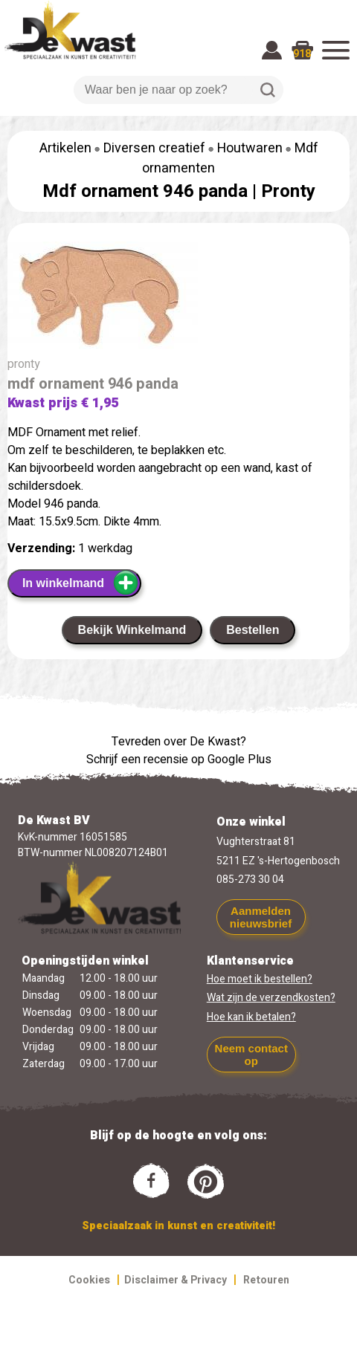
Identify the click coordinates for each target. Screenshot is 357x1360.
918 (302, 54)
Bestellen (252, 630)
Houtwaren (250, 148)
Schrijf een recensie (137, 759)
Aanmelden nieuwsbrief (261, 917)
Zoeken (268, 90)
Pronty (288, 191)
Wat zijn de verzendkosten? (271, 998)
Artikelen (65, 148)
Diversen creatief (154, 148)
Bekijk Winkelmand (132, 630)
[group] (178, 298)
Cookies (89, 1280)
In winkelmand (80, 582)
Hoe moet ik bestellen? (259, 979)
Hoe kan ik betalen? (251, 1017)
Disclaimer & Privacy (175, 1280)
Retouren (266, 1280)
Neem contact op (251, 1054)
